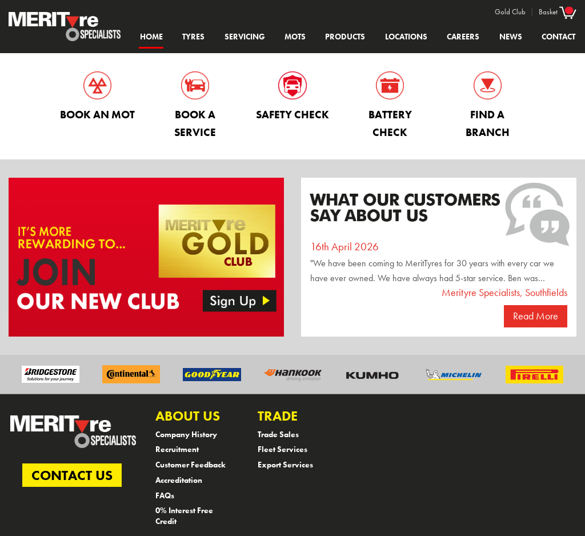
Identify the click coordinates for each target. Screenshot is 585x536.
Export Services (285, 464)
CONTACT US (72, 475)
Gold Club (510, 12)
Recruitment (177, 449)
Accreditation (178, 480)
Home (151, 36)
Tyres (193, 36)
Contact (558, 36)
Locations (406, 36)
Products (345, 36)
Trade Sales (278, 434)
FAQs (164, 495)
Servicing (245, 36)
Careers (463, 36)
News (510, 36)
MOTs (295, 36)
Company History (186, 434)
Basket (557, 11)
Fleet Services (282, 449)
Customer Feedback (190, 464)
